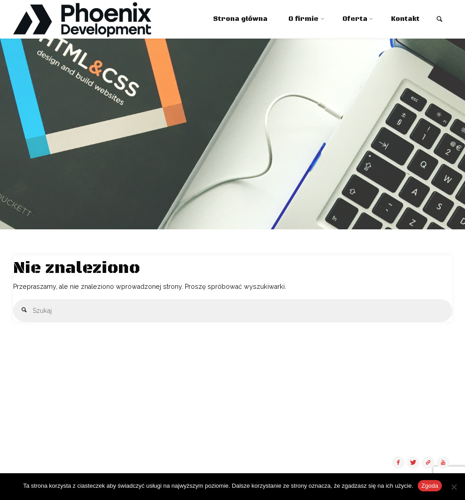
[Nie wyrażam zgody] (453, 486)
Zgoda (429, 485)
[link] (439, 20)
